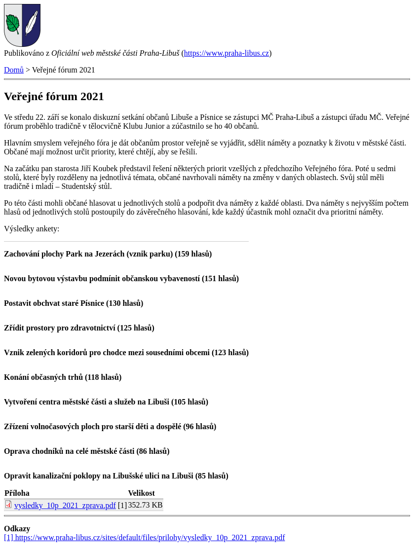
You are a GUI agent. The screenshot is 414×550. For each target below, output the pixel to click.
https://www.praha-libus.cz (226, 53)
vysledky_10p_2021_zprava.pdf (65, 505)
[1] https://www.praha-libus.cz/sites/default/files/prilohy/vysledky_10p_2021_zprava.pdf (144, 537)
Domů (14, 70)
